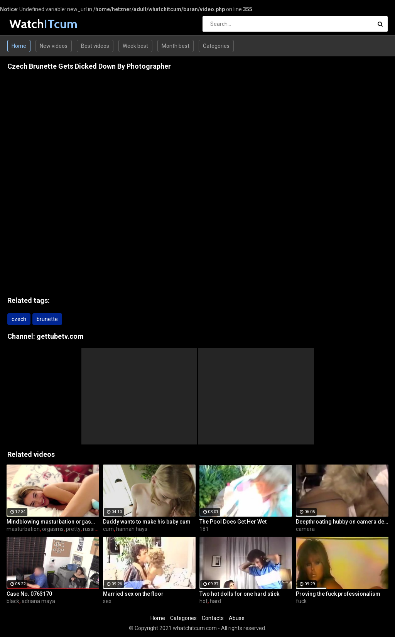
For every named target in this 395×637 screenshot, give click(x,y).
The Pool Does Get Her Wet (233, 522)
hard (215, 601)
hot (203, 601)
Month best (175, 46)
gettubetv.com (60, 336)
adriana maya (38, 601)
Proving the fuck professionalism (338, 594)
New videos (54, 46)
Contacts (213, 618)
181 (204, 529)
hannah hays (131, 529)
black (13, 601)
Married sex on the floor (133, 594)
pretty (73, 529)
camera (305, 529)
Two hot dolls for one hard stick (239, 594)
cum (108, 529)
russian (92, 529)
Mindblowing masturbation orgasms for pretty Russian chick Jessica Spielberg (53, 522)
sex (107, 601)
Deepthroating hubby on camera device (342, 522)
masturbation (23, 529)
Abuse (237, 618)
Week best (135, 46)
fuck (301, 601)
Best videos (95, 46)
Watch (29, 23)
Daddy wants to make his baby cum (147, 522)
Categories (216, 46)
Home (19, 46)
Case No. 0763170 (29, 594)
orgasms (53, 529)
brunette (47, 319)
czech (19, 319)
